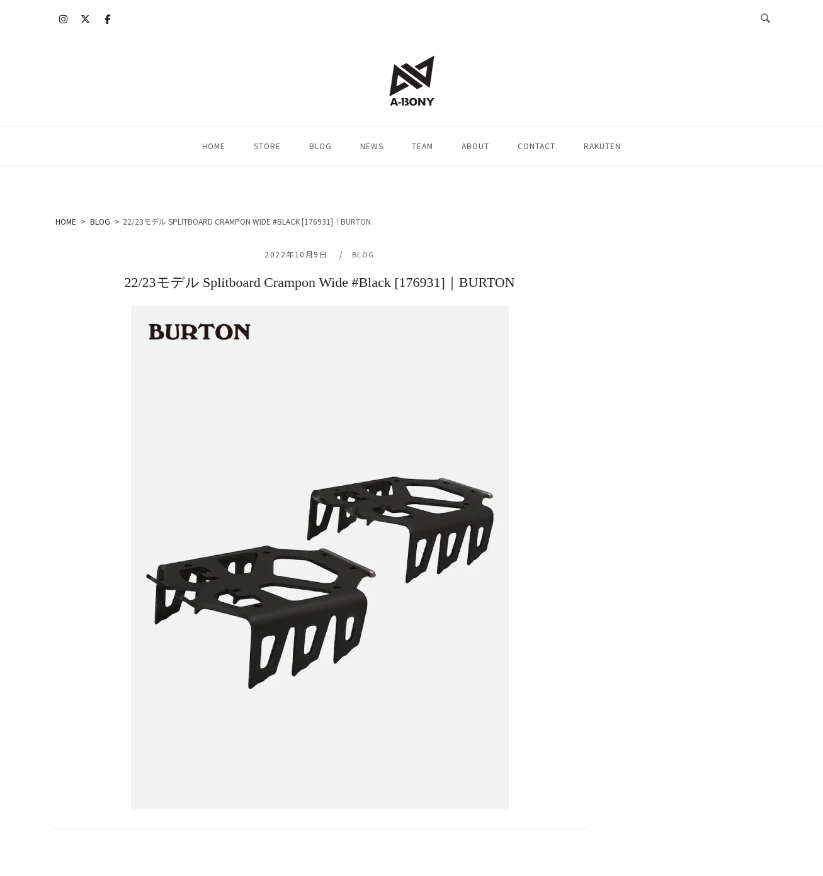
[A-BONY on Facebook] (107, 19)
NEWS (371, 145)
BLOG (320, 145)
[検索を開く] (765, 19)
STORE (267, 145)
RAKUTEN (602, 145)
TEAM (422, 145)
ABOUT (475, 145)
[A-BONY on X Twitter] (85, 19)
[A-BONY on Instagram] (63, 19)
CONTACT (536, 145)
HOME (213, 145)
